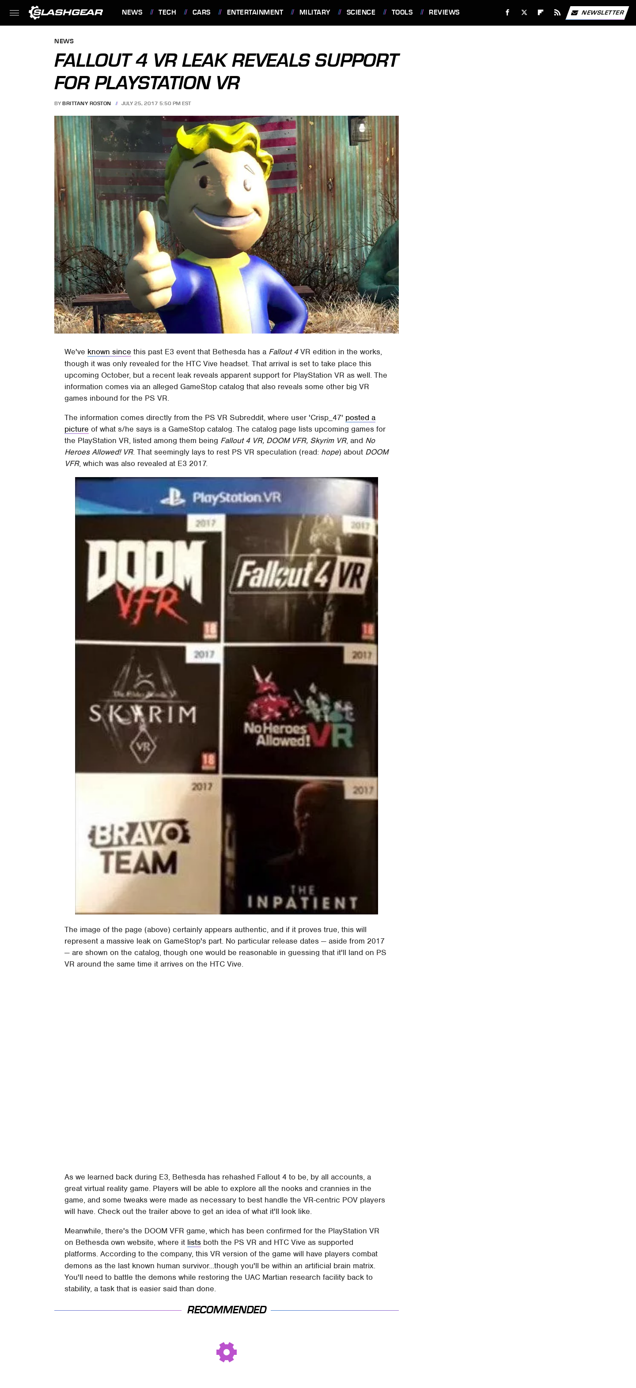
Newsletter (597, 13)
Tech (167, 12)
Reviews (444, 12)
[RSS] (557, 12)
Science (361, 12)
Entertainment (255, 12)
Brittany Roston (86, 103)
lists (194, 1242)
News (132, 12)
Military (314, 12)
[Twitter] (524, 12)
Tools (402, 12)
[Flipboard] (540, 12)
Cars (202, 12)
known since (109, 351)
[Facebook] (507, 12)
